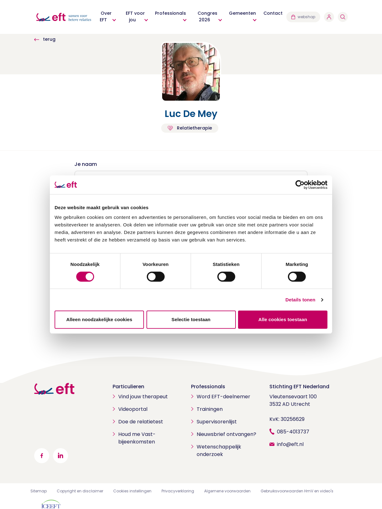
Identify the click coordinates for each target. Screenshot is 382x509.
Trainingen (210, 409)
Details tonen (300, 299)
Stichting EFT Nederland (299, 386)
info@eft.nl (290, 444)
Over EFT (106, 16)
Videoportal (132, 409)
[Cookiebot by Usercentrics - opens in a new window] (300, 184)
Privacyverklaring (178, 491)
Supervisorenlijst (217, 421)
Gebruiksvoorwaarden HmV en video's (297, 491)
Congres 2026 (207, 16)
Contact (273, 13)
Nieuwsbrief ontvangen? (226, 434)
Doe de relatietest (140, 421)
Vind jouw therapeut (143, 396)
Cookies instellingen (132, 491)
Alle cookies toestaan (282, 319)
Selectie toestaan (191, 319)
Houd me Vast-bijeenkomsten (137, 438)
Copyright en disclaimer (80, 491)
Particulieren (128, 386)
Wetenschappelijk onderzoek (219, 450)
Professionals (170, 13)
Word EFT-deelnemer (223, 396)
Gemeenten (242, 13)
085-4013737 (293, 431)
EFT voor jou (135, 16)
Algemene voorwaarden (227, 491)
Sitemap (38, 491)
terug (45, 39)
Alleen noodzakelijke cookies (99, 319)
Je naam (85, 164)
